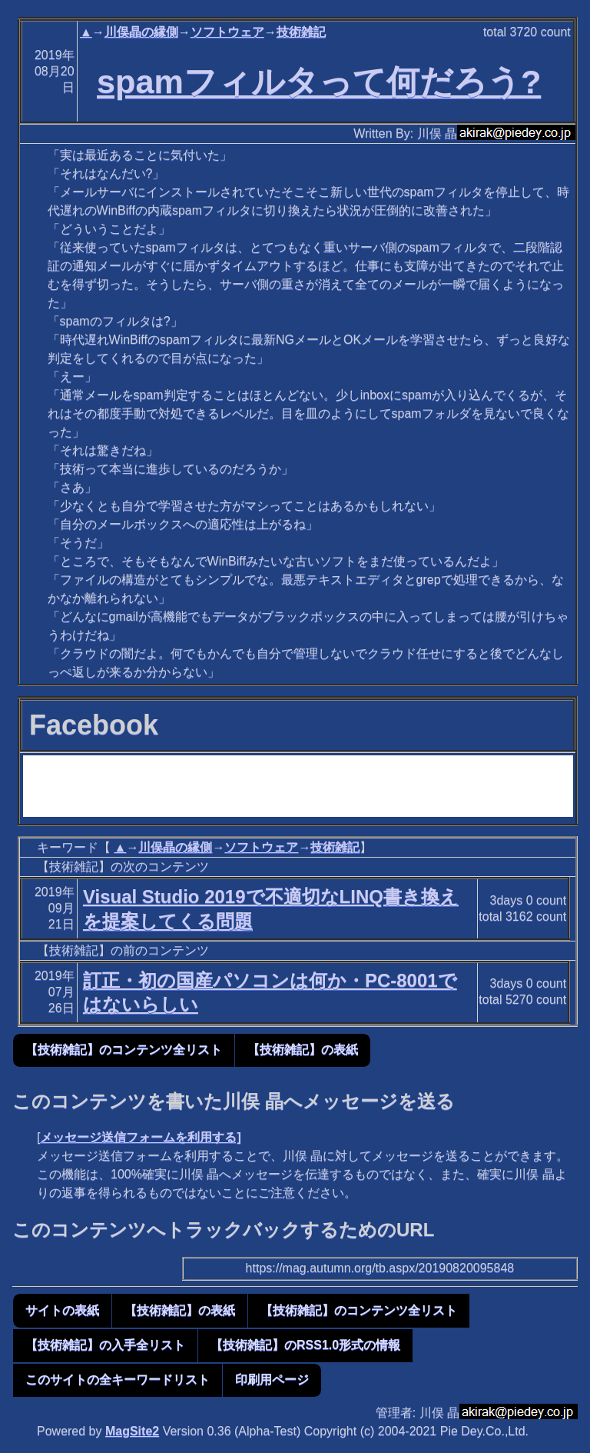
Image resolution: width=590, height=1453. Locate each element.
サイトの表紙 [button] (62, 1310)
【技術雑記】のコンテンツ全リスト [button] (123, 1049)
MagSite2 (132, 1431)
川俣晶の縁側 (141, 31)
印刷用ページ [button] (272, 1379)
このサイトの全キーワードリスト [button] (117, 1379)
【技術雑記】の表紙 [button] (302, 1049)
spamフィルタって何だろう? (319, 81)
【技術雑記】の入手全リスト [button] (105, 1344)
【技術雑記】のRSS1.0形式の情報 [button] (305, 1344)
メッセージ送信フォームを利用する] (140, 1137)
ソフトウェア (227, 31)
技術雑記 (301, 31)
